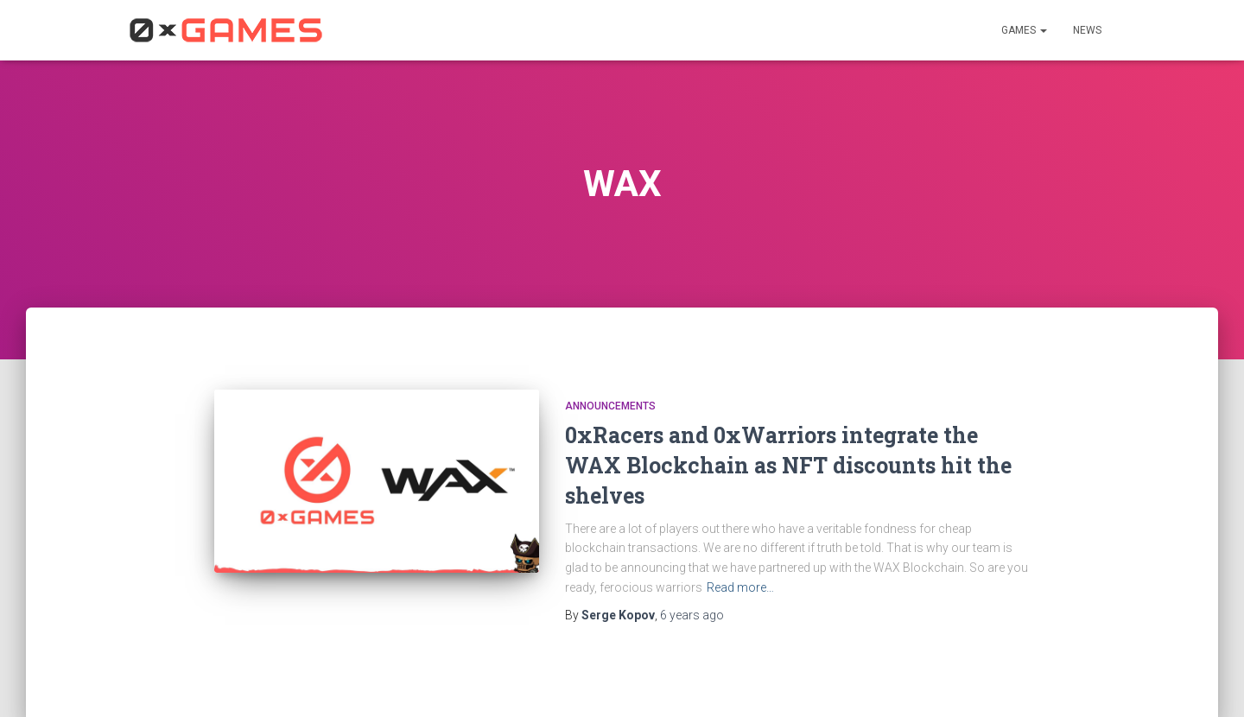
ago (692, 615)
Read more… (740, 587)
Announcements (610, 406)
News (1087, 30)
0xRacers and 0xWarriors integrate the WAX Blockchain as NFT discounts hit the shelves (788, 465)
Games (1024, 30)
